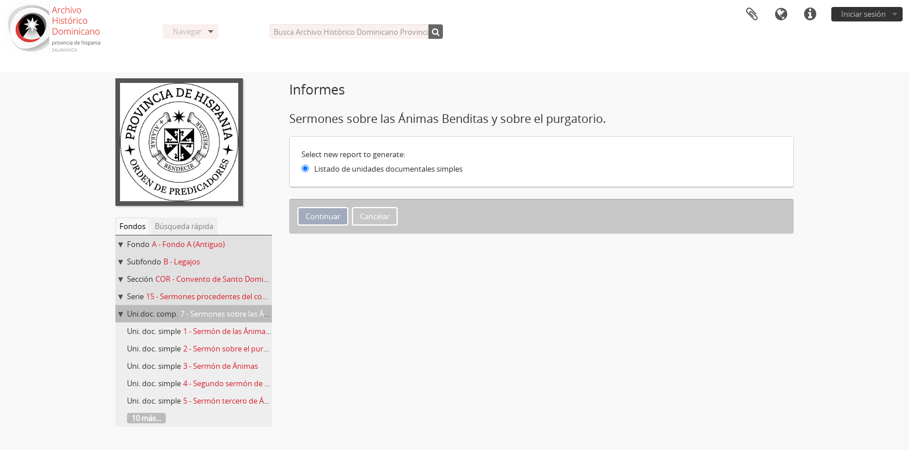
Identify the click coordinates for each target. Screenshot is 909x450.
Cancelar (375, 216)
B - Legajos (181, 261)
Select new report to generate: (353, 154)
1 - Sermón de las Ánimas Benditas (242, 331)
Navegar (187, 31)
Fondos (132, 226)
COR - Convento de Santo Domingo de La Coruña (239, 279)
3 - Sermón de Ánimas (220, 366)
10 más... (146, 418)
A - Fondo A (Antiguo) (188, 244)
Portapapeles (751, 14)
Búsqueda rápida (184, 226)
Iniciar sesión (863, 14)
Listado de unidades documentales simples (388, 169)
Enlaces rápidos (809, 14)
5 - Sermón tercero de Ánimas (234, 400)
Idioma (780, 14)
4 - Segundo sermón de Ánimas (236, 383)
